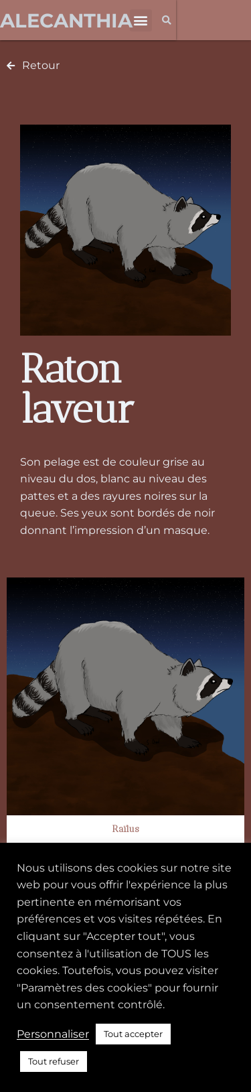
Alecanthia (66, 20)
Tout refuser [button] (53, 1061)
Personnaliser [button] (53, 1034)
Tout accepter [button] (133, 1033)
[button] (141, 20)
